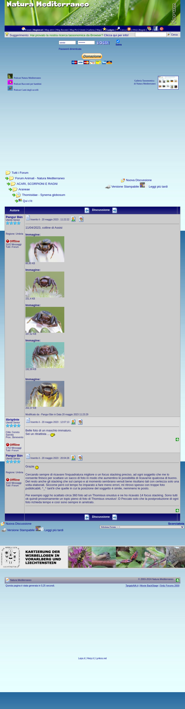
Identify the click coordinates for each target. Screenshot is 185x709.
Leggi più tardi (158, 186)
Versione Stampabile (125, 186)
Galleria (91, 30)
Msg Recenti (62, 30)
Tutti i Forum (20, 172)
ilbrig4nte (12, 419)
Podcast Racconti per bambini (27, 84)
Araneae (24, 189)
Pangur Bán (14, 217)
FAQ (135, 30)
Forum (28, 30)
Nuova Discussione (139, 180)
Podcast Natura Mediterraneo (27, 78)
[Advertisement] (92, 124)
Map (98, 30)
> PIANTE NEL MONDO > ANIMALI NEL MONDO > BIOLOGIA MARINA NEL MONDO (142, 527)
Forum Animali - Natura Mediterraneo (40, 178)
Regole (142, 30)
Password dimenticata (70, 49)
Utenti (82, 30)
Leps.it (81, 658)
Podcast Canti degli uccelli (26, 90)
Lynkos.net (101, 658)
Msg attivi (49, 30)
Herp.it (90, 658)
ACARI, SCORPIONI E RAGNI (37, 183)
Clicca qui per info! (116, 35)
